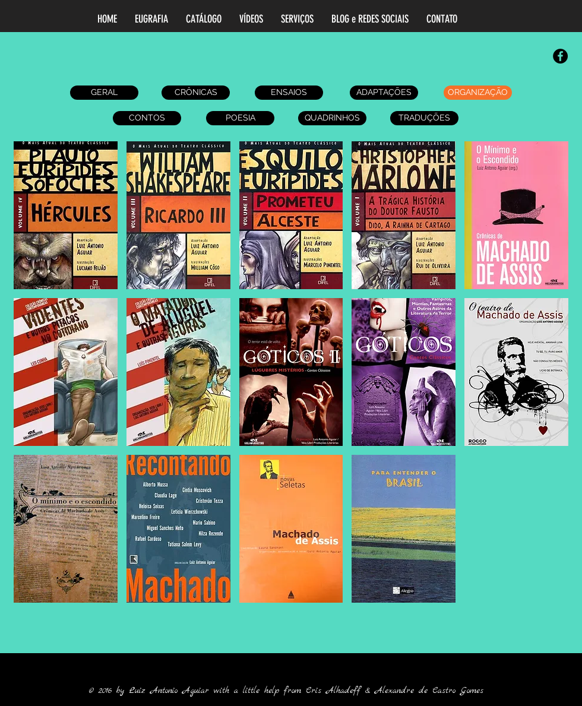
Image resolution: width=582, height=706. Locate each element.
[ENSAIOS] (289, 93)
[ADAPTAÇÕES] (384, 93)
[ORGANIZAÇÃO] (478, 93)
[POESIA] (240, 118)
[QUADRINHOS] (332, 118)
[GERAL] (104, 93)
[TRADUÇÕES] (424, 118)
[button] (66, 215)
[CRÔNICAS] (196, 93)
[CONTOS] (147, 118)
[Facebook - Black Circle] (560, 56)
